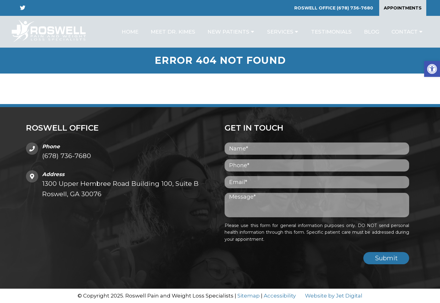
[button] (432, 69)
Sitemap (248, 296)
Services (280, 32)
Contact (404, 32)
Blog (371, 32)
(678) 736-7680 (355, 8)
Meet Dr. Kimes (173, 32)
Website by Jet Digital (333, 296)
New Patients (228, 32)
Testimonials (331, 32)
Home (130, 32)
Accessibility (280, 296)
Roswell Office (315, 8)
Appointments (403, 8)
